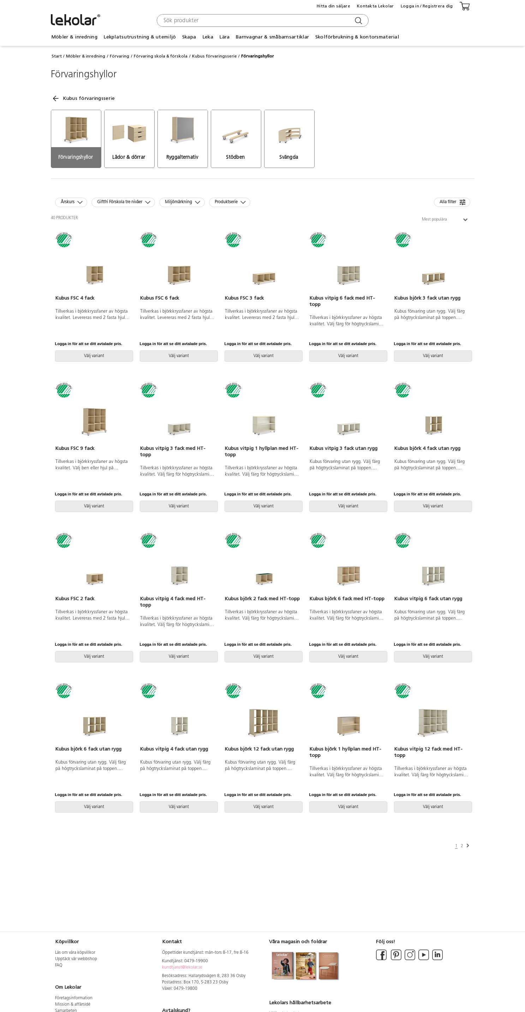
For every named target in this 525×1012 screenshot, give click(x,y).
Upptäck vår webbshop (76, 959)
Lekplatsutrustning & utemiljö (139, 37)
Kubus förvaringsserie (214, 56)
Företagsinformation (74, 998)
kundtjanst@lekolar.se (182, 967)
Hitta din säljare (333, 6)
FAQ (58, 965)
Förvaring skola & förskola (160, 56)
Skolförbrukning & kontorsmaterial (357, 37)
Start (57, 56)
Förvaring (119, 56)
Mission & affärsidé (72, 1004)
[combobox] (261, 20)
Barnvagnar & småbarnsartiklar (272, 37)
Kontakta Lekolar (375, 6)
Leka (207, 37)
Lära (224, 37)
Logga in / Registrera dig (427, 6)
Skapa (189, 37)
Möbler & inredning (74, 37)
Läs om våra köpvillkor (75, 953)
